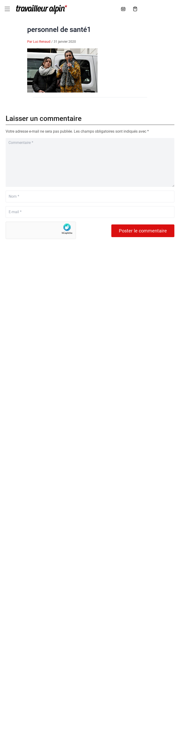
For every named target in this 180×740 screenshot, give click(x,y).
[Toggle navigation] (7, 9)
